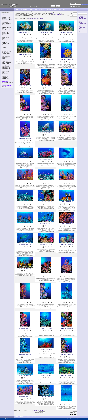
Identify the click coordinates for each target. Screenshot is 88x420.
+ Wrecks (4, 47)
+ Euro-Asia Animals (6, 56)
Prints (55, 9)
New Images (82, 16)
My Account (24, 9)
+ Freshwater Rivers (6, 68)
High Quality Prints (58, 14)
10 (37, 18)
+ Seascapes (4, 44)
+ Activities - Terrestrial (6, 51)
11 (38, 18)
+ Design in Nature (5, 24)
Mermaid (80, 22)
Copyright (9, 418)
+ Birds (3, 58)
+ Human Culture (5, 71)
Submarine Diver (82, 23)
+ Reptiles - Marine (6, 41)
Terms (6, 418)
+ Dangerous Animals (6, 23)
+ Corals (3, 21)
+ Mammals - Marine (6, 33)
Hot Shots (81, 17)
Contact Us (35, 416)
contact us (53, 13)
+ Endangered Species (6, 27)
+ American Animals (6, 53)
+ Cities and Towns (6, 59)
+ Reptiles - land (5, 76)
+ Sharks (3, 46)
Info (60, 9)
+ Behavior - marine (6, 17)
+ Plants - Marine (5, 37)
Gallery (42, 9)
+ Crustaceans (5, 22)
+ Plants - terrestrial (6, 74)
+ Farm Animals (5, 57)
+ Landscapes (5, 73)
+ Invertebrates (5, 31)
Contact (31, 9)
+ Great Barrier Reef (6, 29)
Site (64, 9)
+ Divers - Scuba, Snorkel (7, 26)
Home (17, 9)
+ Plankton (4, 36)
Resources (3, 418)
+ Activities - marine (6, 16)
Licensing (48, 9)
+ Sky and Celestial (6, 78)
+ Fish (3, 28)
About (36, 9)
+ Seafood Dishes (5, 43)
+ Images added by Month (7, 82)
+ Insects (3, 72)
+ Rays (3, 38)
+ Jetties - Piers (5, 32)
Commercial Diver (82, 18)
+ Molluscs (4, 34)
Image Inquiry (31, 6)
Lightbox (37, 6)
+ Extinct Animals (5, 66)
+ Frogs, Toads (5, 69)
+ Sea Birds (4, 42)
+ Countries (4, 86)
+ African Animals (5, 52)
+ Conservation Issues (6, 61)
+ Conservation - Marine (7, 19)
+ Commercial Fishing (6, 18)
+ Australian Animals (6, 54)
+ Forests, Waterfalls (6, 67)
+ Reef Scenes (5, 39)
